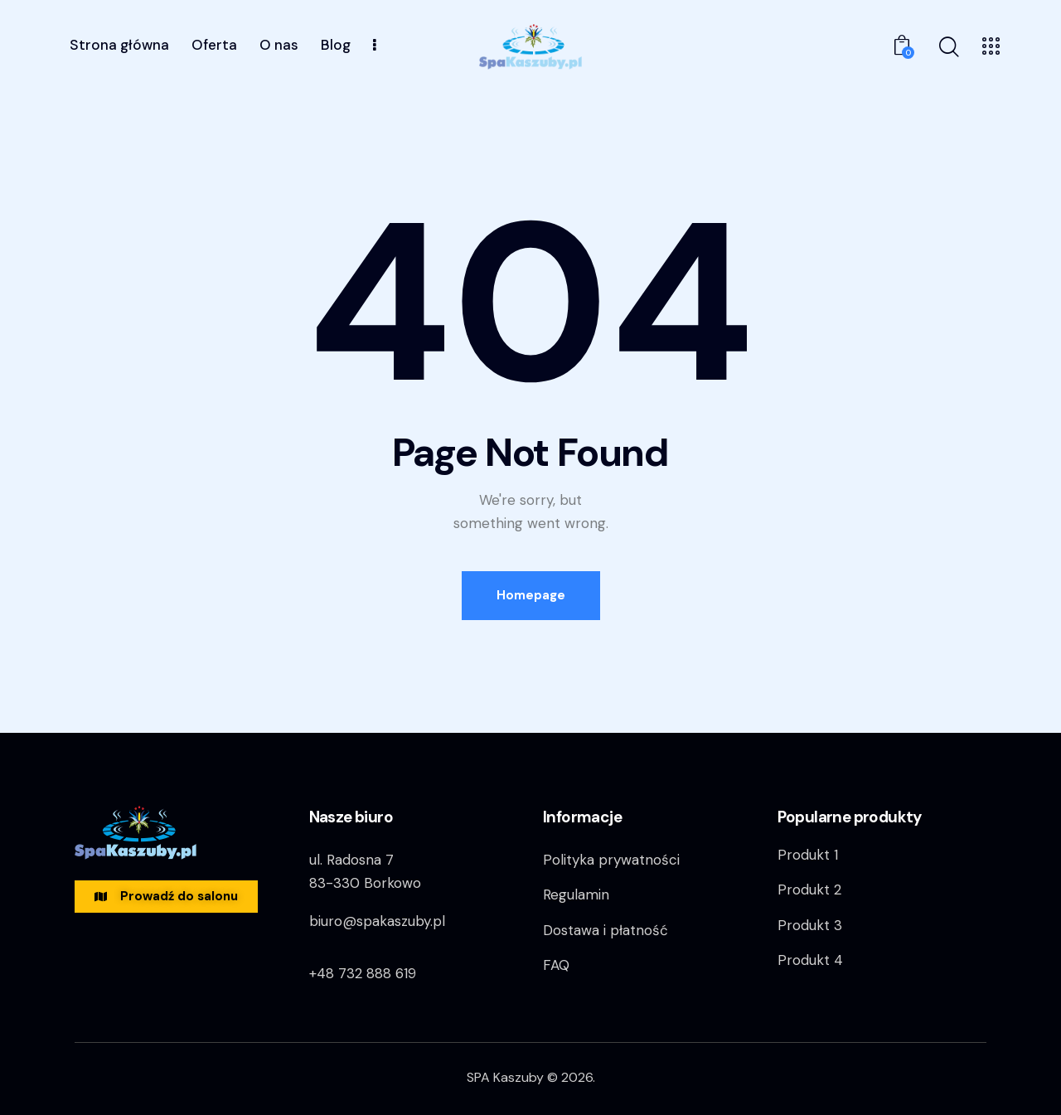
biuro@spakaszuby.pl (377, 921)
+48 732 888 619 (362, 973)
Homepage (531, 595)
